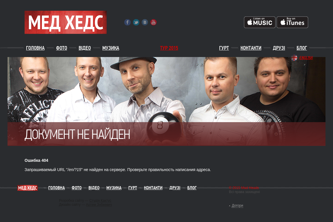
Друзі (279, 48)
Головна (35, 48)
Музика (110, 48)
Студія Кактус (100, 201)
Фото (61, 48)
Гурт (224, 48)
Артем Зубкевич (99, 205)
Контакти (250, 48)
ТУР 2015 (169, 48)
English (306, 57)
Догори (237, 205)
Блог (302, 48)
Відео (85, 48)
